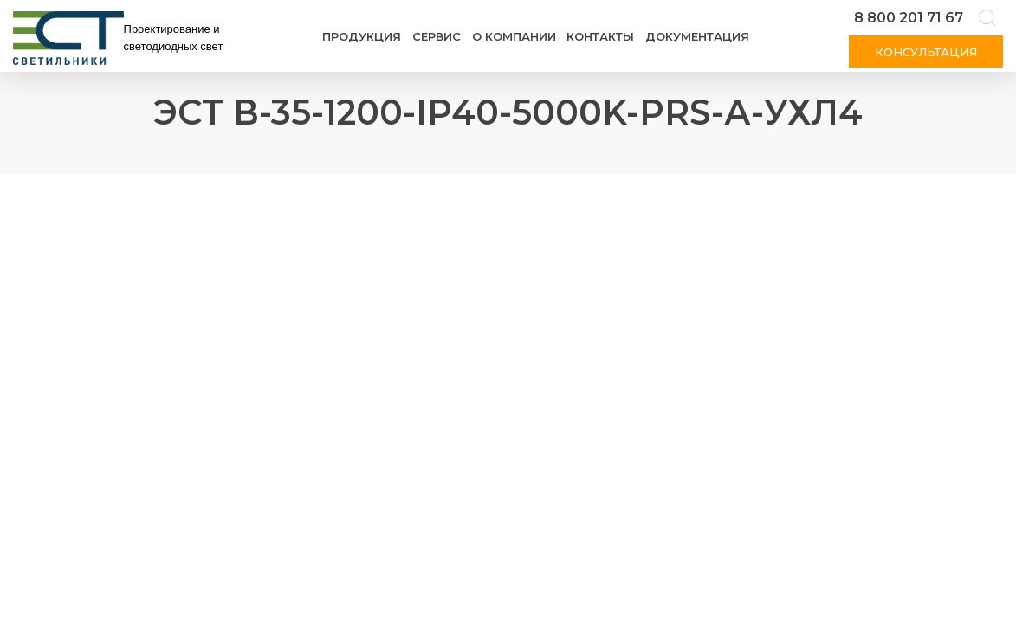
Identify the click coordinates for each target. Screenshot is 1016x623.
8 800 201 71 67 (908, 18)
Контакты (600, 36)
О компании (514, 36)
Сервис (436, 36)
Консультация (926, 52)
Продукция (361, 36)
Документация (697, 36)
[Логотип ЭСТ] (121, 38)
